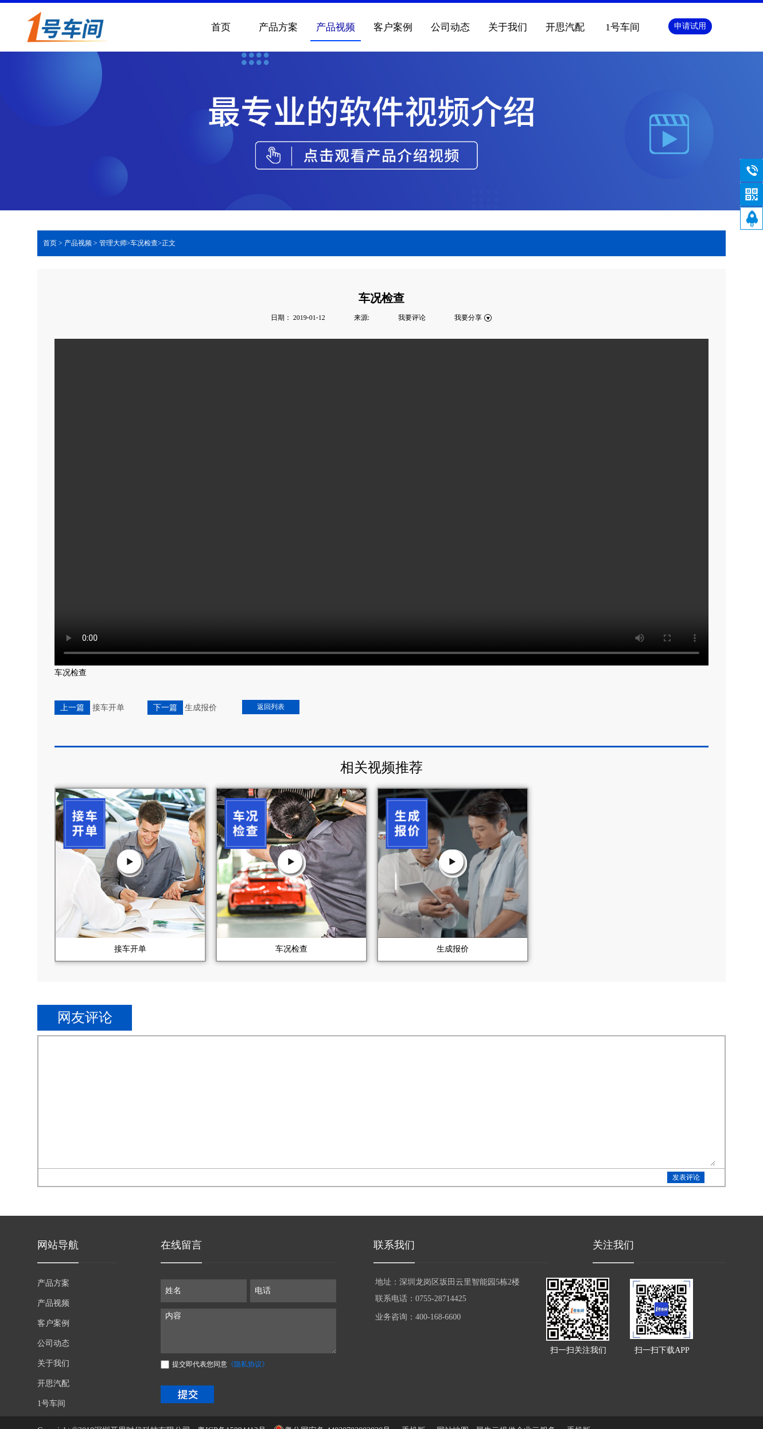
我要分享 (468, 318)
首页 (221, 27)
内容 (248, 1331)
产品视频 (78, 243)
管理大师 (113, 243)
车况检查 (291, 949)
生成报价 (453, 949)
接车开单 (130, 949)
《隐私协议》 (247, 1364)
